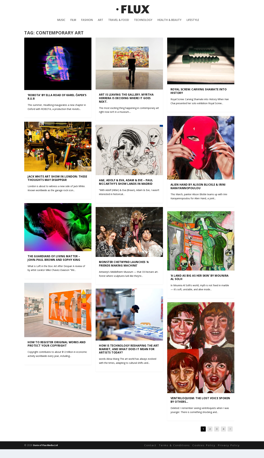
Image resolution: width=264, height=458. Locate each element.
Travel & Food (118, 22)
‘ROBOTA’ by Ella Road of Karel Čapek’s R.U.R (57, 105)
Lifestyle (193, 22)
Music (61, 22)
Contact (150, 454)
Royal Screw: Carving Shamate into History (199, 100)
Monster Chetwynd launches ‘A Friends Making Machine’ (124, 272)
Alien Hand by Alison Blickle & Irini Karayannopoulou (198, 195)
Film (73, 22)
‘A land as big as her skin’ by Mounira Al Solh (200, 286)
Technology (143, 22)
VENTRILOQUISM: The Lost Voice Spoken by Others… (200, 408)
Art (100, 22)
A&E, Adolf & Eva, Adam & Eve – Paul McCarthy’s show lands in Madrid (126, 190)
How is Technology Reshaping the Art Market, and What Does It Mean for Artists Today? (129, 357)
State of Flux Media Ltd (45, 454)
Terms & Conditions (174, 454)
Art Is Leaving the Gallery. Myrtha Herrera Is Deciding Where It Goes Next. (126, 106)
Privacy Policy (229, 454)
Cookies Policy (203, 454)
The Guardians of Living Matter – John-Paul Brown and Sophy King (54, 266)
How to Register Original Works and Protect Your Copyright (57, 352)
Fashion (87, 22)
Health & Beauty (169, 22)
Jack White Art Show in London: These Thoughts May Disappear (57, 187)
